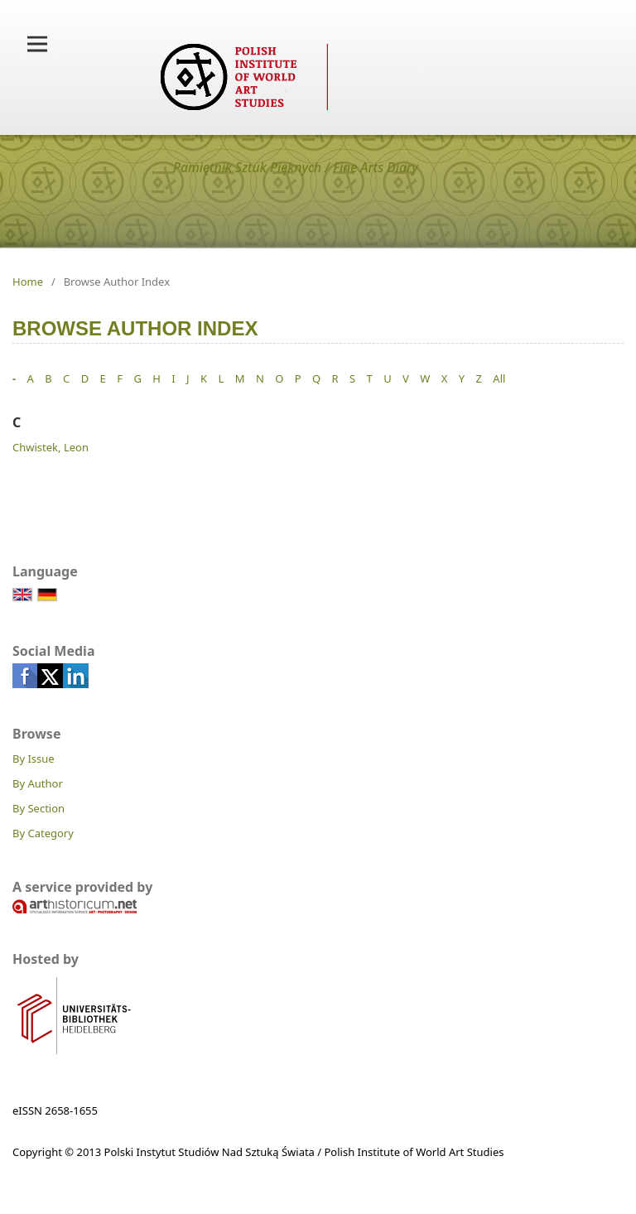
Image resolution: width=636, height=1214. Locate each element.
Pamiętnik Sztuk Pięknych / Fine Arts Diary (295, 167)
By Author (37, 783)
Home (27, 281)
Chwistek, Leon (50, 447)
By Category (43, 833)
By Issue (33, 758)
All (499, 378)
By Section (38, 808)
